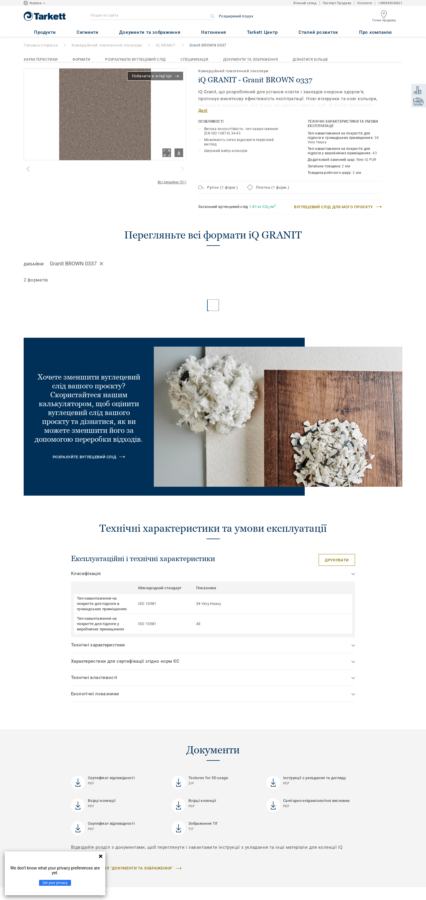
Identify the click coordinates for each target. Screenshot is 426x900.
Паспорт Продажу (337, 3)
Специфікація (194, 59)
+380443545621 (390, 3)
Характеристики (41, 59)
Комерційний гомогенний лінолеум (107, 45)
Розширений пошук (236, 16)
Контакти (364, 3)
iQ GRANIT (166, 45)
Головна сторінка (41, 45)
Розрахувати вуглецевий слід (135, 59)
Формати (81, 59)
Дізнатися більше (310, 59)
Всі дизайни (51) (172, 182)
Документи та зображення (250, 59)
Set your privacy (55, 883)
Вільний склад (305, 3)
